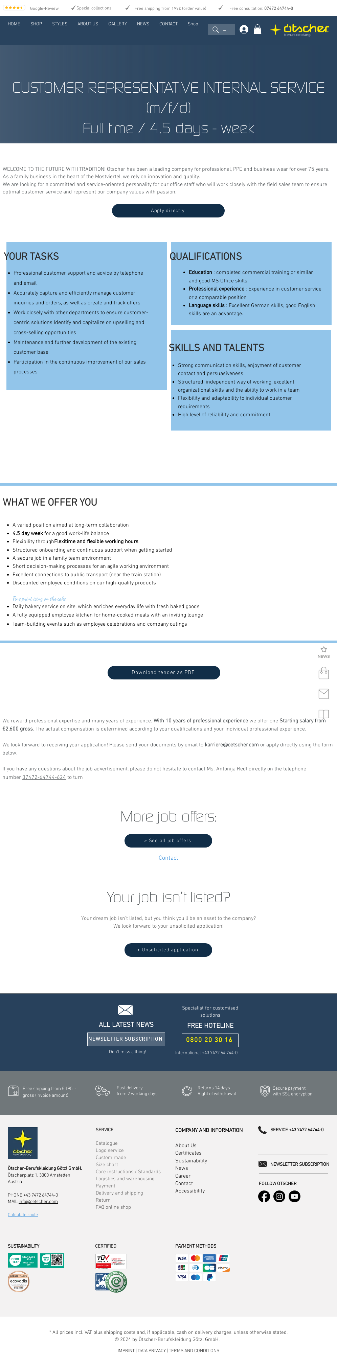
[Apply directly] (168, 210)
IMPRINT (127, 1351)
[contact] (323, 694)
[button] (323, 652)
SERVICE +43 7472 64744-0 (296, 1130)
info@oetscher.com (38, 1202)
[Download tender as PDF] (164, 672)
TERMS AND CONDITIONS (194, 1351)
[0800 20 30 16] (210, 1040)
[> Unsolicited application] (168, 950)
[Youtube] (294, 1196)
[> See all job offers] (168, 841)
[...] (221, 29)
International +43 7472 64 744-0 (206, 1053)
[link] (257, 29)
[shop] (323, 673)
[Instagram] (279, 1196)
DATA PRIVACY (152, 1351)
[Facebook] (264, 1196)
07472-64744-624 (44, 777)
